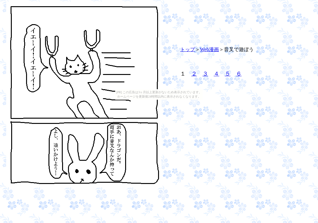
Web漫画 (209, 49)
